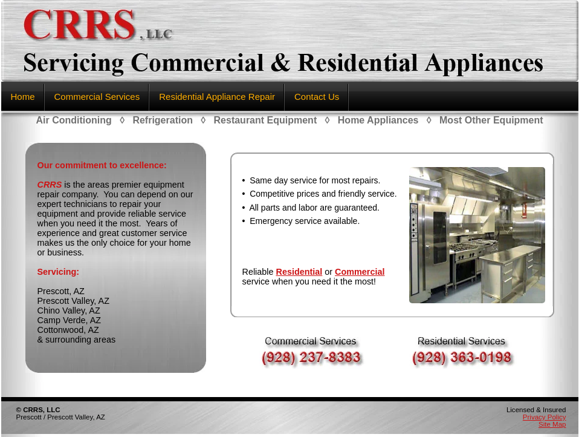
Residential (299, 272)
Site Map (552, 424)
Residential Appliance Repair (217, 96)
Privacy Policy (544, 417)
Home (23, 96)
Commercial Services (97, 96)
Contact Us (316, 96)
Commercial (359, 272)
